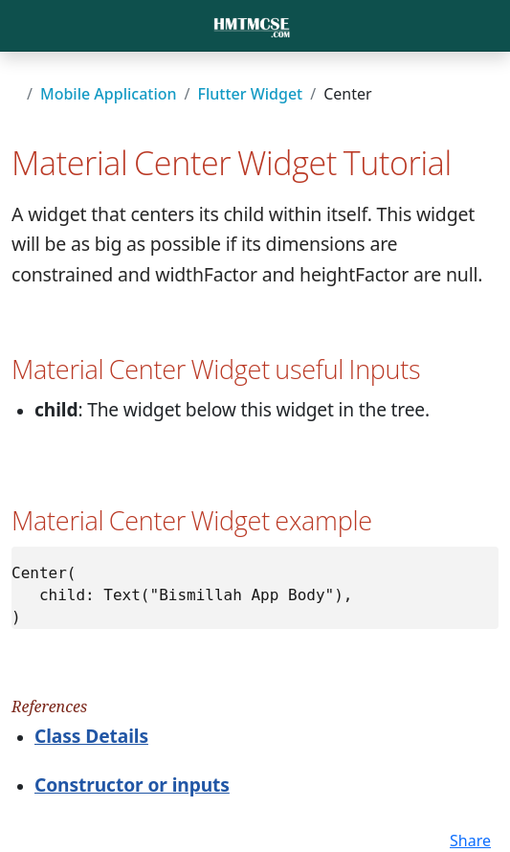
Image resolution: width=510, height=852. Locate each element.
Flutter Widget (250, 93)
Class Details (91, 736)
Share (470, 840)
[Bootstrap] (251, 25)
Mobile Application (108, 93)
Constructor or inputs (132, 784)
